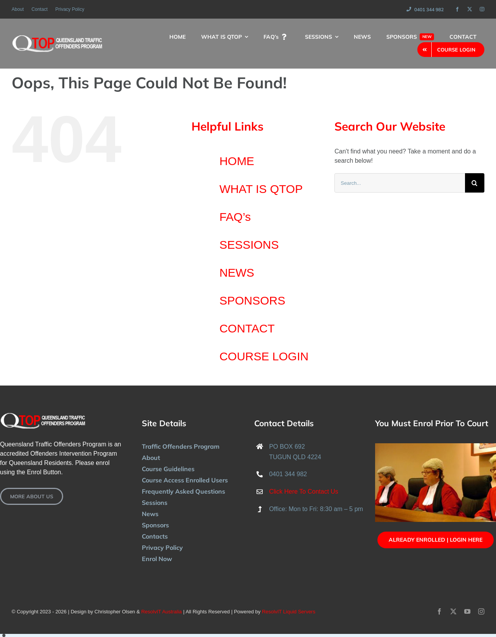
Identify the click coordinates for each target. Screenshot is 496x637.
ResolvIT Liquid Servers (288, 612)
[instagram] (482, 9)
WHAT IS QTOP (261, 188)
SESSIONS (249, 244)
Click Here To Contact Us (303, 491)
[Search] (474, 183)
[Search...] (399, 183)
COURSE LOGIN (263, 356)
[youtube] (467, 611)
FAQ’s (235, 216)
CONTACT (247, 328)
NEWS (236, 272)
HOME (236, 161)
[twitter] (469, 9)
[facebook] (457, 9)
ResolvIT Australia (161, 612)
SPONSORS (252, 300)
